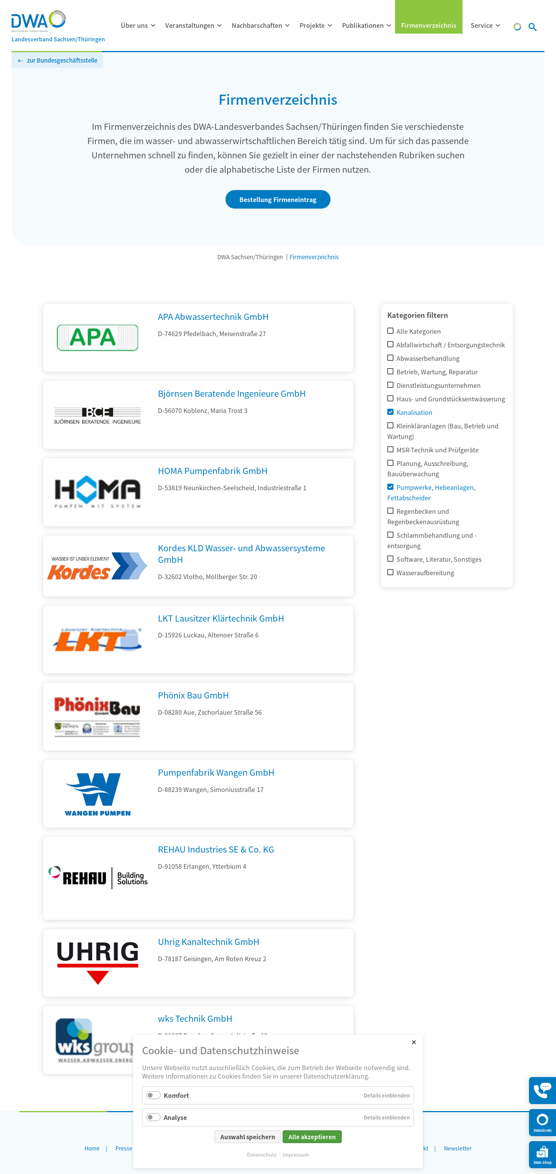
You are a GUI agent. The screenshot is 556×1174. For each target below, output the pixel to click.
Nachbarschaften (257, 25)
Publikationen (363, 25)
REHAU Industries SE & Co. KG (216, 849)
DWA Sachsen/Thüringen (250, 257)
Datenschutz (261, 1154)
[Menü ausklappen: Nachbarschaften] (287, 25)
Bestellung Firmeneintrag (278, 199)
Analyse (175, 1117)
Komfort (176, 1095)
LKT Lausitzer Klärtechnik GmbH (221, 618)
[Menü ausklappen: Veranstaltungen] (219, 25)
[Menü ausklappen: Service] (497, 25)
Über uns (134, 25)
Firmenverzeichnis (428, 25)
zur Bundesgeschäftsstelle (62, 60)
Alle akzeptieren (312, 1137)
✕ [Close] (413, 1041)
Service (482, 25)
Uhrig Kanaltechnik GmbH (208, 941)
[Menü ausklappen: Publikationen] (388, 25)
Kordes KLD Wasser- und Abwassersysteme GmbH (241, 553)
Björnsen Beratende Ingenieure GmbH (232, 393)
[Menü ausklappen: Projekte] (329, 25)
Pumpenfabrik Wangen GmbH (216, 772)
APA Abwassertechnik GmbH (213, 316)
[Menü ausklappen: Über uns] (153, 25)
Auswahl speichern (247, 1137)
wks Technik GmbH (195, 1018)
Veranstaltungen (189, 25)
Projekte (312, 25)
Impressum (296, 1154)
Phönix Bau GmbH (193, 694)
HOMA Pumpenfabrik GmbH (213, 470)
